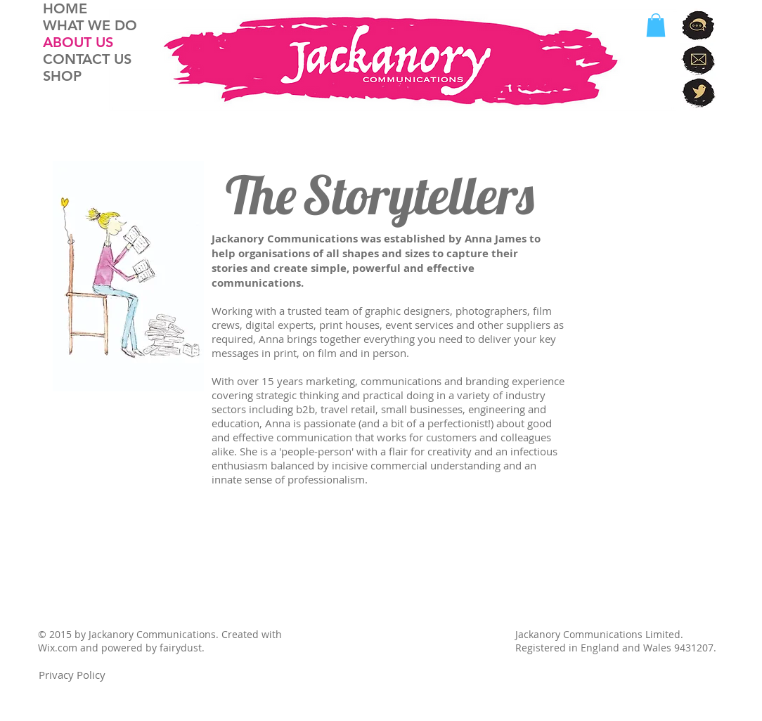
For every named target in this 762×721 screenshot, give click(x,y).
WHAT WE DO (90, 25)
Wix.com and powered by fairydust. (121, 647)
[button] (656, 25)
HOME (65, 8)
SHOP (62, 75)
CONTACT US (87, 59)
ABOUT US (78, 42)
